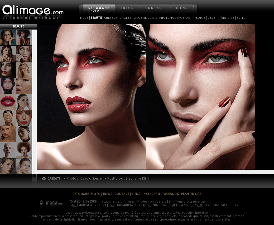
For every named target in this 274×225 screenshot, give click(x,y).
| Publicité (226, 18)
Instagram (151, 194)
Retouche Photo (87, 194)
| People (199, 18)
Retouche (99, 9)
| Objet (211, 18)
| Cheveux (109, 18)
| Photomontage (171, 18)
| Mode (84, 18)
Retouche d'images (33, 18)
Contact (155, 8)
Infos (127, 8)
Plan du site (191, 194)
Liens (182, 8)
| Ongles (124, 18)
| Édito (240, 18)
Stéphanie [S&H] (86, 201)
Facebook (170, 194)
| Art (188, 18)
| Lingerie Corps (144, 18)
